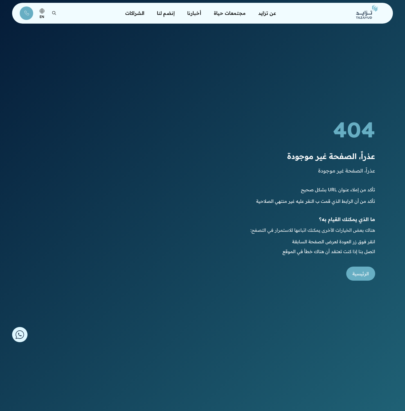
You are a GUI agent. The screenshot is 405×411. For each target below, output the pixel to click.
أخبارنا (194, 12)
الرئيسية (360, 273)
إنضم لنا (166, 12)
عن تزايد (267, 12)
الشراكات (134, 12)
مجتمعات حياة (230, 12)
